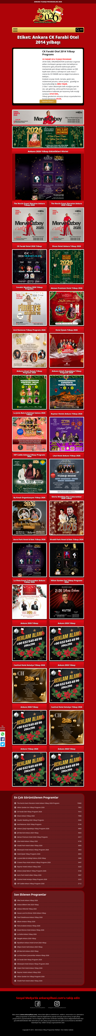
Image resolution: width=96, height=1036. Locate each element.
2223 (79, 879)
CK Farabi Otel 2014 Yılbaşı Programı (58, 53)
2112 (79, 884)
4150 (79, 841)
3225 (79, 867)
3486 (79, 858)
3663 (79, 850)
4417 (79, 837)
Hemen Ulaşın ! (48, 101)
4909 (79, 829)
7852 (79, 807)
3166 (79, 871)
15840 (79, 803)
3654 (79, 854)
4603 (79, 833)
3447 (79, 862)
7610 (79, 812)
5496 (79, 820)
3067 (79, 875)
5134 (79, 824)
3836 (79, 845)
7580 (79, 816)
